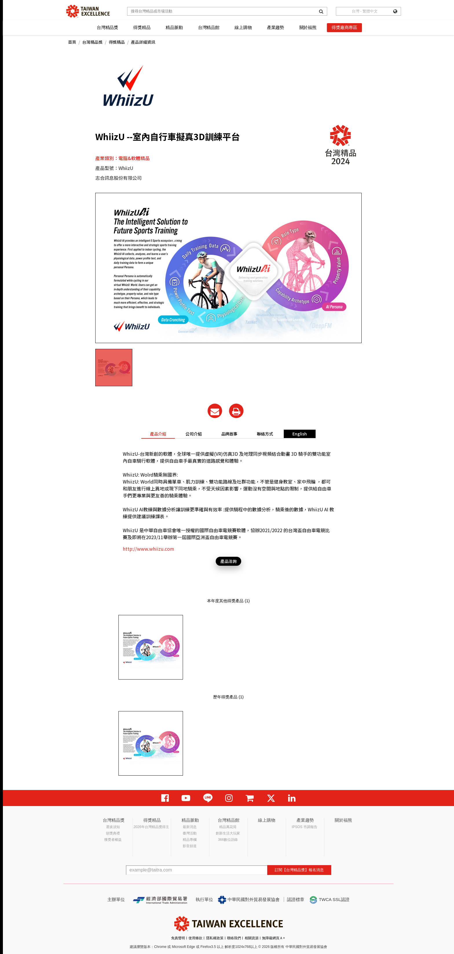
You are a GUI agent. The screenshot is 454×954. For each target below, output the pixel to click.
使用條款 (195, 938)
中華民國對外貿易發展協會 (249, 900)
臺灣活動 (190, 833)
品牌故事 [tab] (229, 434)
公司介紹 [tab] (194, 434)
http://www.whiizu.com (148, 548)
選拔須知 (113, 827)
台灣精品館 (208, 27)
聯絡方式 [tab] (265, 434)
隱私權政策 (215, 938)
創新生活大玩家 (228, 833)
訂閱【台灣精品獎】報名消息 (299, 870)
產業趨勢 (275, 27)
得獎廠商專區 (344, 27)
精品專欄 (190, 839)
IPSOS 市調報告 (304, 827)
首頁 (72, 42)
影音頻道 (190, 846)
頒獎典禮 (113, 833)
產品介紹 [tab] (158, 434)
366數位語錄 (228, 839)
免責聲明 (178, 938)
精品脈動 (174, 27)
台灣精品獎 (107, 27)
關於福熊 (307, 27)
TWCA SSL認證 (329, 900)
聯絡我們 (234, 938)
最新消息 (190, 827)
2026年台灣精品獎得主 (151, 827)
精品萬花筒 (228, 827)
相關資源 (252, 938)
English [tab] (299, 434)
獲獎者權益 (113, 839)
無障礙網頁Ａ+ (273, 938)
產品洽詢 (228, 561)
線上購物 (243, 27)
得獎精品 (141, 27)
